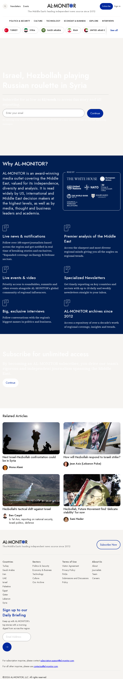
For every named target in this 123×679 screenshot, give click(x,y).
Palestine (7, 586)
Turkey (6, 566)
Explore (93, 21)
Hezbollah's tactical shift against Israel (27, 509)
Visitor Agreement (70, 566)
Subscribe (106, 6)
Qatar (5, 594)
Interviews (108, 21)
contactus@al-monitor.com (46, 666)
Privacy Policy (68, 570)
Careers (95, 578)
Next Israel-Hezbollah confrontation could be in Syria (29, 459)
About (95, 566)
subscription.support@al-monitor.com (57, 660)
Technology (53, 21)
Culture (38, 21)
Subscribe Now (108, 545)
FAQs (64, 574)
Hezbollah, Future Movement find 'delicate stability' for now (90, 511)
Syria (5, 602)
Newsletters (15, 6)
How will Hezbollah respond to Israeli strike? (91, 457)
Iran (4, 574)
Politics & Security (19, 21)
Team (94, 574)
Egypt (5, 590)
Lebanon (6, 598)
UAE (5, 578)
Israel (5, 582)
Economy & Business (75, 21)
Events (26, 6)
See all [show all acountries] (114, 30)
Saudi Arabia (9, 570)
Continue (10, 383)
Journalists (96, 570)
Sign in (117, 6)
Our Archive (38, 582)
